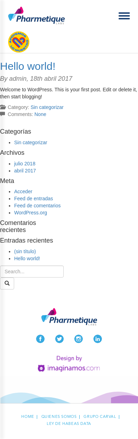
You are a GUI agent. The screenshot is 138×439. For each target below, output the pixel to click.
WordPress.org (30, 212)
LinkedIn (97, 339)
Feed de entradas (33, 198)
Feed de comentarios (37, 205)
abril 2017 (25, 170)
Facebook (40, 339)
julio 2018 (24, 163)
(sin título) (25, 251)
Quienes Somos (59, 417)
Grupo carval (100, 417)
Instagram (78, 339)
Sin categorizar (46, 107)
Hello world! (28, 66)
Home (27, 417)
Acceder (23, 191)
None (40, 114)
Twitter (59, 339)
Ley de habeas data (69, 424)
